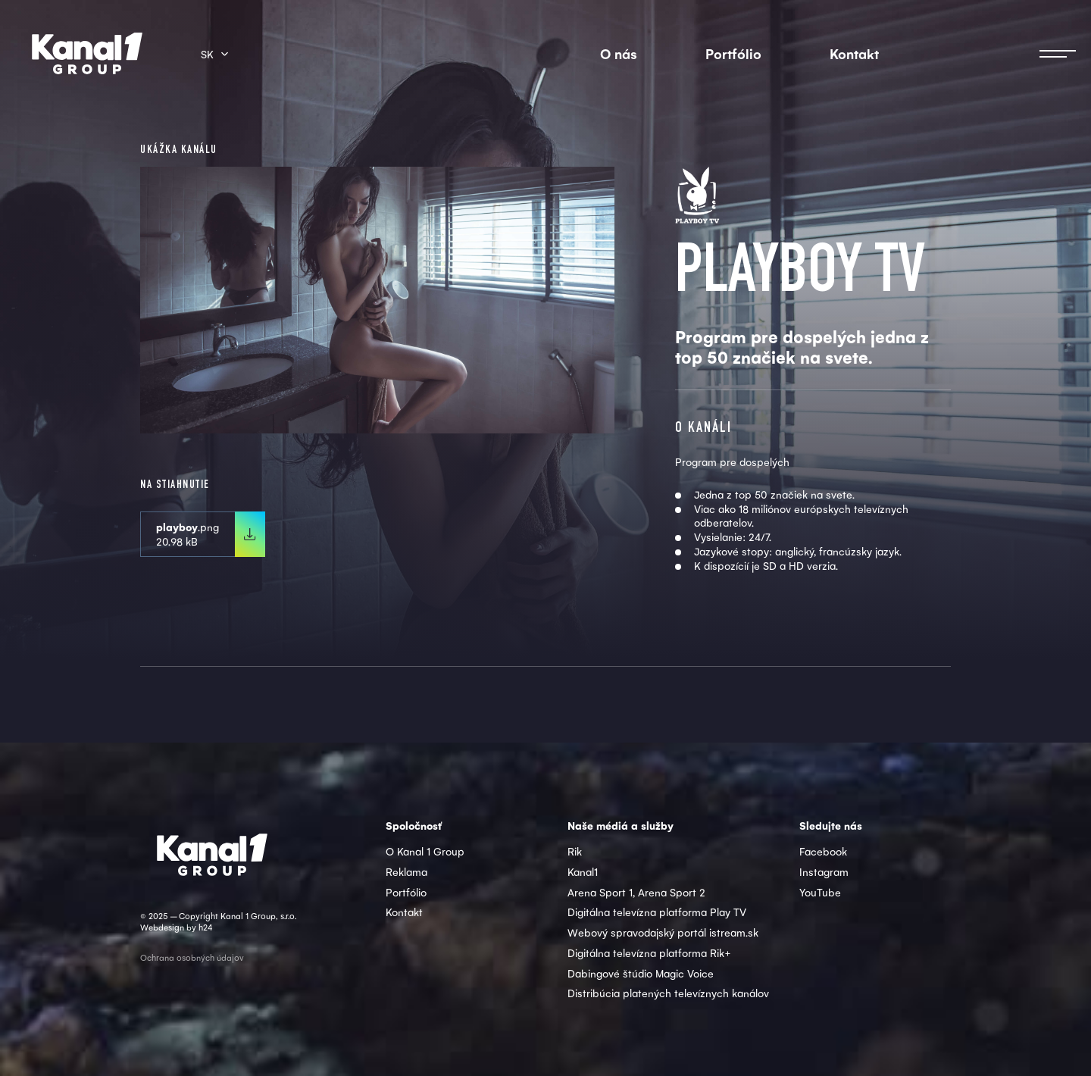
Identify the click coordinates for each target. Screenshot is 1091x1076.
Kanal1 (582, 871)
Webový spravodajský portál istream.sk (662, 932)
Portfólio (733, 53)
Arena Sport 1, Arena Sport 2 (636, 892)
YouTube (820, 892)
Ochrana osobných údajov (192, 957)
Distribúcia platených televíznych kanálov (668, 992)
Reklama (406, 871)
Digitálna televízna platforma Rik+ (649, 952)
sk (207, 54)
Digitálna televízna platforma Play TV (656, 911)
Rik (574, 851)
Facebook (823, 851)
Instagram (824, 871)
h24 (205, 927)
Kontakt (854, 53)
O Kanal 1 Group (425, 851)
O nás (618, 53)
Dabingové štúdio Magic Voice (640, 973)
